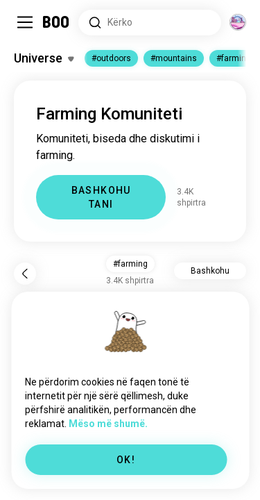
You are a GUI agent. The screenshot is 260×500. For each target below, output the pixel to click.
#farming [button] (130, 264)
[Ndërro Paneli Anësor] (25, 22)
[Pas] (25, 273)
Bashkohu (210, 271)
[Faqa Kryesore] (56, 22)
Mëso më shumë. (108, 423)
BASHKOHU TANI (101, 197)
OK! (125, 459)
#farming (233, 58)
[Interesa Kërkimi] (149, 22)
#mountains (173, 58)
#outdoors (111, 58)
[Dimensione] (237, 22)
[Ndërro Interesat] (43, 58)
